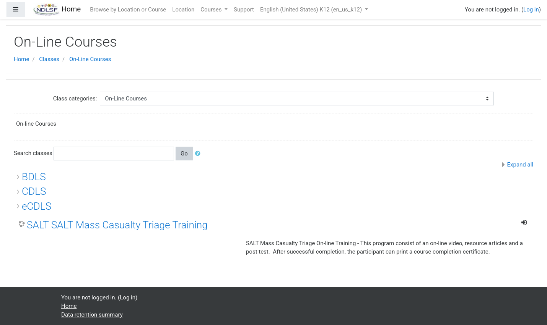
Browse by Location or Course (128, 9)
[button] (199, 153)
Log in (531, 9)
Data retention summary (92, 314)
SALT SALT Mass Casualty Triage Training (117, 225)
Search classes (33, 153)
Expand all (520, 164)
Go (184, 153)
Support (244, 9)
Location (183, 9)
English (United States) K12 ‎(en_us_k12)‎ (311, 9)
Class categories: (75, 98)
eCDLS (36, 206)
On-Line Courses (90, 59)
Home (21, 59)
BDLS (34, 177)
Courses (211, 9)
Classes (49, 59)
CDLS (34, 191)
